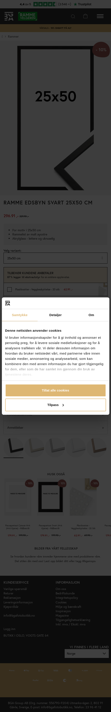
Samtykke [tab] (20, 315)
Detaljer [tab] (55, 315)
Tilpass (55, 405)
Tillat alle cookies (55, 390)
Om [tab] (91, 315)
